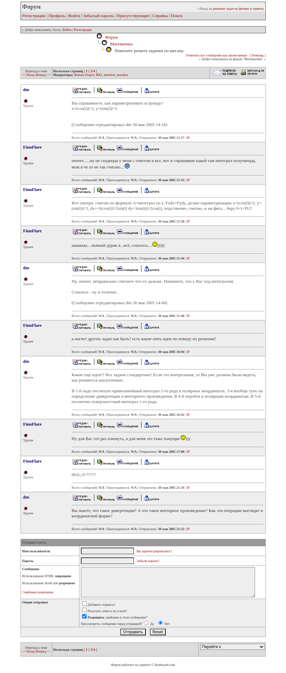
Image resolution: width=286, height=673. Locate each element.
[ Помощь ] (257, 55)
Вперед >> (43, 75)
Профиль (57, 15)
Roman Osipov (84, 75)
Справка (160, 15)
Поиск (177, 15)
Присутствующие (133, 15)
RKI (99, 75)
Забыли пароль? (148, 561)
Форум (110, 37)
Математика (121, 43)
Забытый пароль (98, 15)
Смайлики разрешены (38, 592)
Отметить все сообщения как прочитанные (216, 55)
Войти (74, 15)
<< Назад (29, 75)
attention (109, 75)
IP (188, 138)
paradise (122, 75)
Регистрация (33, 15)
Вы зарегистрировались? (154, 551)
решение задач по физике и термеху (238, 8)
